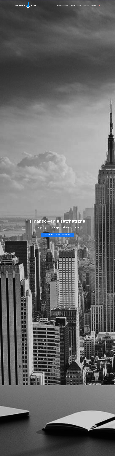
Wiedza (73, 5)
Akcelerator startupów (63, 5)
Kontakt (79, 5)
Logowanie (86, 5)
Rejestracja (93, 5)
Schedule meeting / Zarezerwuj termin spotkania (57, 234)
